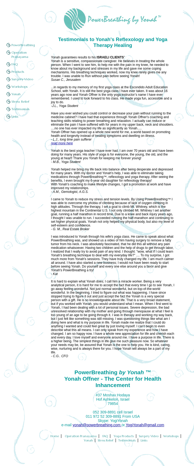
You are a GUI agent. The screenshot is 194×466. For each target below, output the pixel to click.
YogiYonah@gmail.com (145, 425)
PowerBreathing (23, 45)
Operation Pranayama (19, 54)
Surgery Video (22, 79)
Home (55, 436)
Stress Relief (20, 101)
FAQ (14, 64)
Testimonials (20, 109)
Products (17, 72)
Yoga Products (124, 436)
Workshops (19, 87)
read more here (62, 143)
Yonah (16, 94)
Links (14, 116)
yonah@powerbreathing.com (97, 425)
